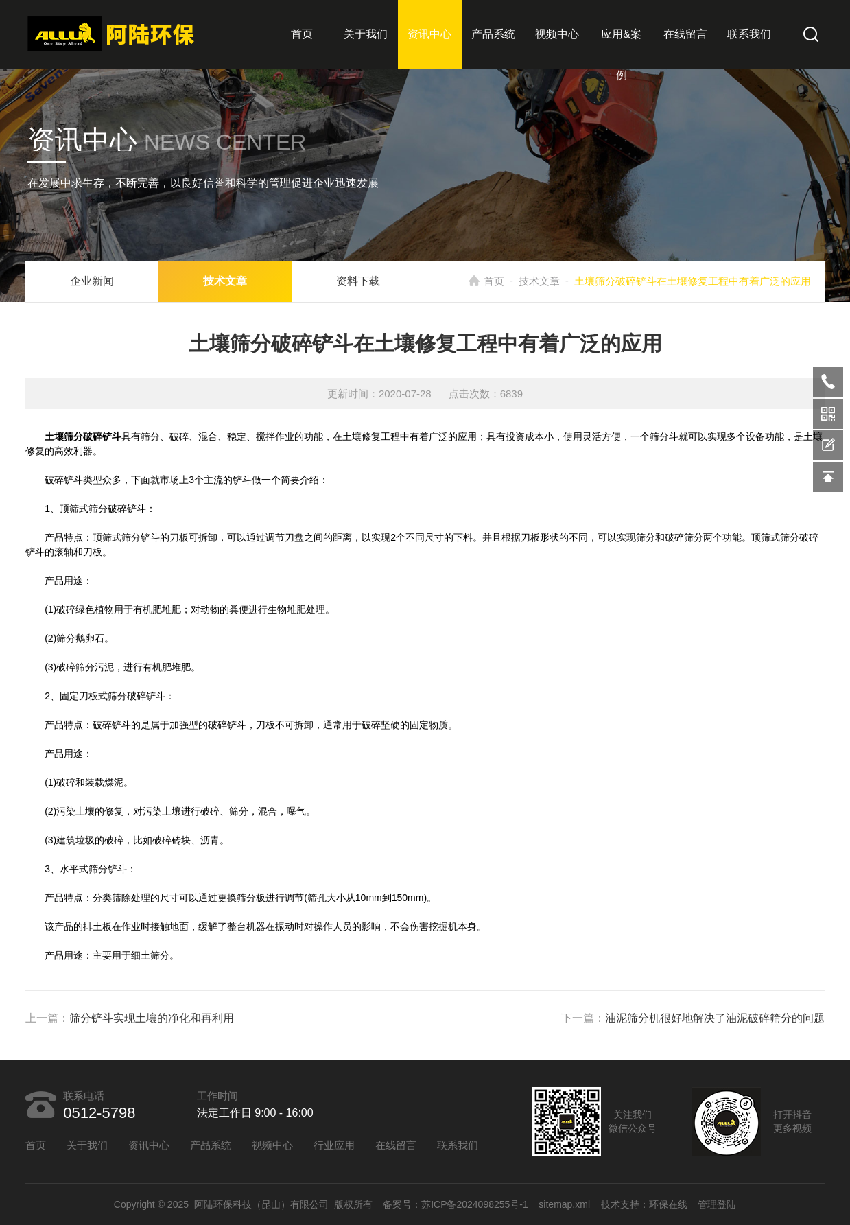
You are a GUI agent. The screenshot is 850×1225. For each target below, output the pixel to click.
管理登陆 (717, 1204)
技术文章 (225, 281)
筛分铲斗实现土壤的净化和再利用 (151, 1018)
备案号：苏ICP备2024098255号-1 (455, 1204)
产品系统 (493, 34)
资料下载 (358, 281)
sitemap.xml (564, 1204)
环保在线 (668, 1204)
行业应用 (334, 1145)
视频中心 (557, 34)
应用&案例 (621, 54)
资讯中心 (429, 34)
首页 (302, 34)
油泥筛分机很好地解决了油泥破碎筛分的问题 (715, 1018)
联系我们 (749, 34)
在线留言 (685, 34)
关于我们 (366, 34)
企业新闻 (92, 281)
